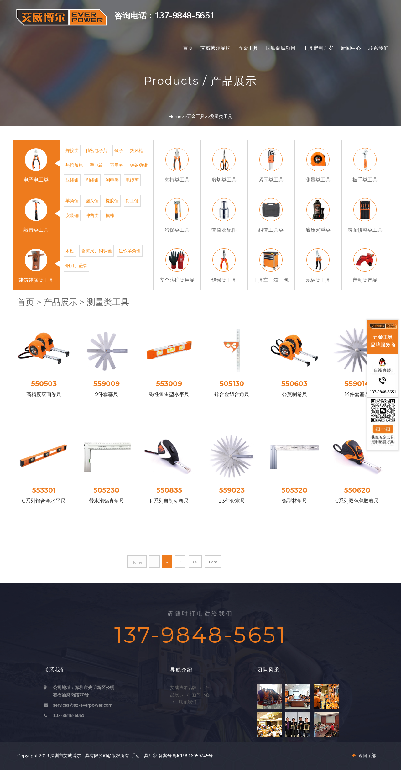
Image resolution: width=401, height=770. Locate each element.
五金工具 (248, 48)
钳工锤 (132, 200)
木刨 (69, 251)
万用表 (116, 165)
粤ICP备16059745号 (193, 755)
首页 (188, 48)
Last (213, 561)
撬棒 (110, 215)
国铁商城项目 (281, 48)
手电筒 (96, 165)
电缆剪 (132, 180)
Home (175, 116)
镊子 (118, 150)
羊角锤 (72, 200)
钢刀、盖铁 (76, 265)
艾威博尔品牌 (215, 48)
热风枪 (136, 150)
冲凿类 (92, 215)
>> (195, 561)
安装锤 (72, 215)
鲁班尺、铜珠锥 (96, 251)
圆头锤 (92, 200)
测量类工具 (221, 116)
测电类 (112, 180)
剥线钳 (92, 180)
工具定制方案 (318, 48)
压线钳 (72, 180)
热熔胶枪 (74, 165)
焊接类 (72, 150)
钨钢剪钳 (139, 165)
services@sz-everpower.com (82, 705)
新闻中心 (351, 48)
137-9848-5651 (68, 715)
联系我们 (378, 48)
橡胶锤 (112, 200)
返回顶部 (364, 755)
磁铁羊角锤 (130, 251)
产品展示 (60, 302)
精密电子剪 (96, 150)
